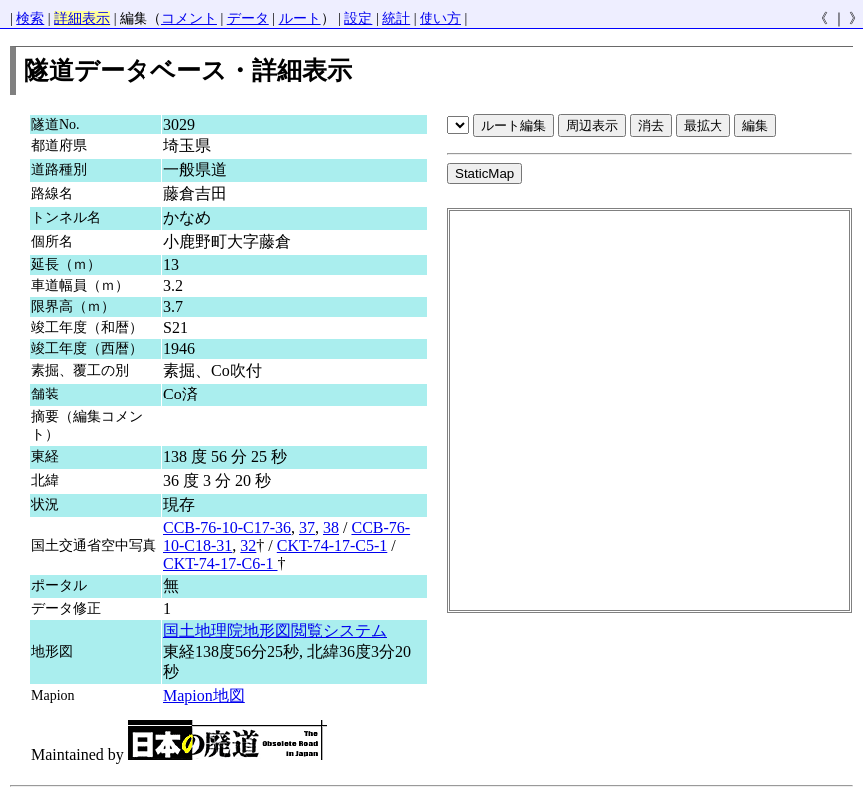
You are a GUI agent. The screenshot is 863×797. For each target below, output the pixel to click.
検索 (30, 18)
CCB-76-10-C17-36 (227, 527)
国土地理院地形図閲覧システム (275, 630)
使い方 (440, 18)
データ (248, 18)
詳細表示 (82, 18)
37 (307, 527)
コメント (189, 18)
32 (248, 545)
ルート (300, 18)
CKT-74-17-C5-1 (332, 545)
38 (331, 527)
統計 (396, 18)
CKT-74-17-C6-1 (220, 563)
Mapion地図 (204, 695)
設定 (358, 18)
